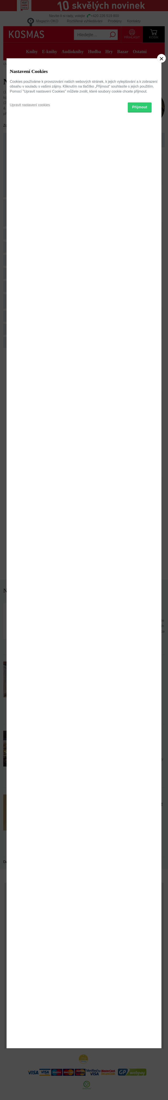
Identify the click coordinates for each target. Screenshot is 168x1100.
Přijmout (139, 573)
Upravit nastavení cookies (30, 571)
